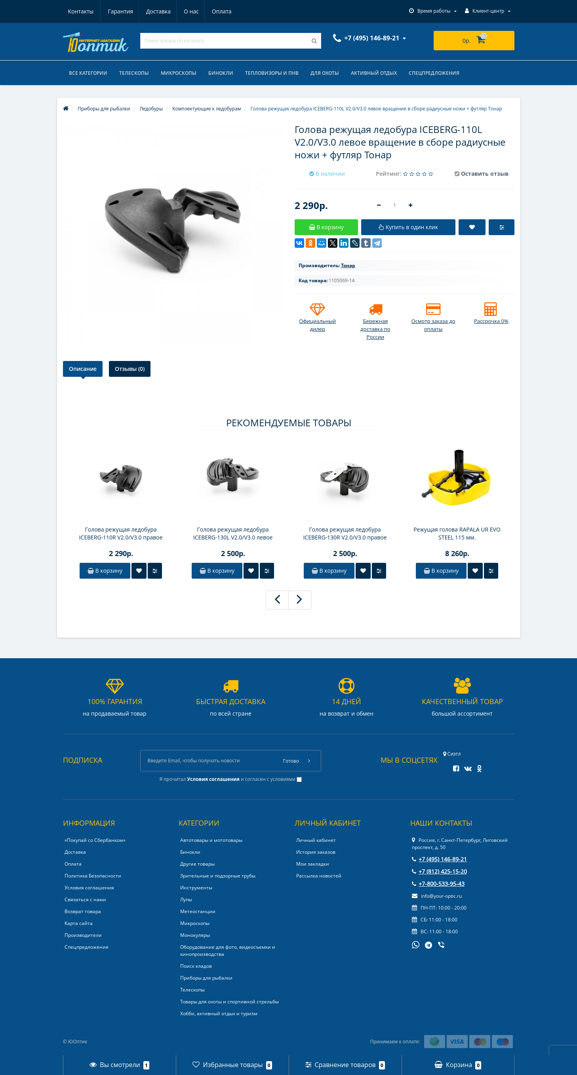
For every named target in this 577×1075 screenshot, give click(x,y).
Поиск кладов (196, 966)
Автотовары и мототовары (211, 840)
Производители (83, 935)
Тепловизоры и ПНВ (272, 73)
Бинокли (220, 73)
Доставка (119, 11)
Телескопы (134, 73)
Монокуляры (195, 935)
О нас (153, 11)
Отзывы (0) (130, 368)
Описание (83, 368)
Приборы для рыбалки (206, 977)
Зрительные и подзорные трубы (217, 875)
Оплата (185, 11)
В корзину (105, 570)
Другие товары (197, 863)
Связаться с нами (85, 899)
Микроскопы (178, 73)
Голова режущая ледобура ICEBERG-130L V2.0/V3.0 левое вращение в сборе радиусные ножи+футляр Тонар (232, 533)
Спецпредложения (434, 73)
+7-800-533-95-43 (438, 883)
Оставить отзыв (484, 173)
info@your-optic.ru (437, 896)
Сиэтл (452, 753)
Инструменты (196, 887)
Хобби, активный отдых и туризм (218, 1013)
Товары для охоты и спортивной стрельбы (229, 1001)
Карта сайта (79, 923)
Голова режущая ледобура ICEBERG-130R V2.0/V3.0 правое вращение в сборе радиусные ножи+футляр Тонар (345, 533)
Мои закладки (312, 863)
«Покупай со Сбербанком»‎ (95, 840)
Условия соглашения (89, 887)
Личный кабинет (316, 840)
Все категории (88, 73)
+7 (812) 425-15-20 (439, 871)
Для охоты (324, 73)
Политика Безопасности (93, 875)
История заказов (315, 852)
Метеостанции (197, 911)
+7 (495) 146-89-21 (439, 859)
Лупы (186, 899)
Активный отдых (374, 73)
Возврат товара (83, 911)
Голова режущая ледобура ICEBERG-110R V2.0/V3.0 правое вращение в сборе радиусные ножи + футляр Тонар (120, 533)
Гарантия (80, 11)
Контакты (222, 11)
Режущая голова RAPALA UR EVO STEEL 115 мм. (457, 533)
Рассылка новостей (318, 875)
